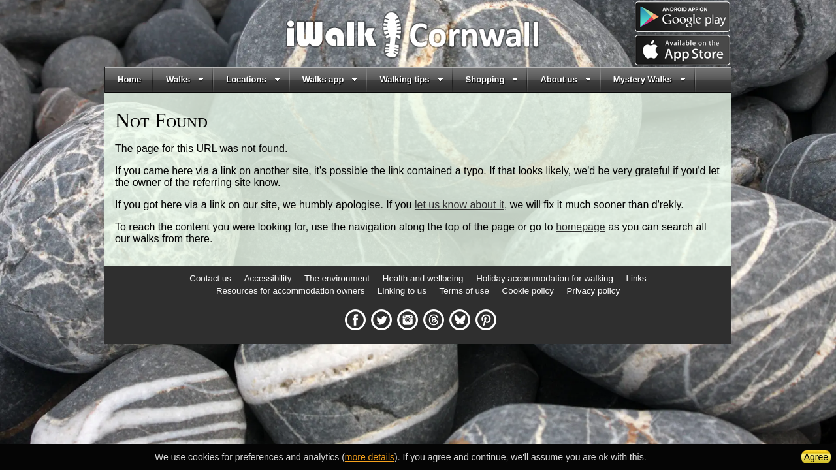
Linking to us (402, 291)
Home (129, 79)
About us (565, 79)
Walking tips (411, 79)
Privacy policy (593, 291)
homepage (580, 226)
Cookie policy (528, 291)
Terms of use (464, 291)
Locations (253, 79)
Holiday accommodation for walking (544, 278)
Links (636, 278)
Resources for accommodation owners (290, 291)
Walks (185, 79)
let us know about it (459, 204)
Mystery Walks (649, 79)
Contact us (210, 278)
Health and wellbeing (423, 278)
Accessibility (268, 278)
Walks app (330, 79)
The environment (337, 278)
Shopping (492, 79)
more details (369, 457)
